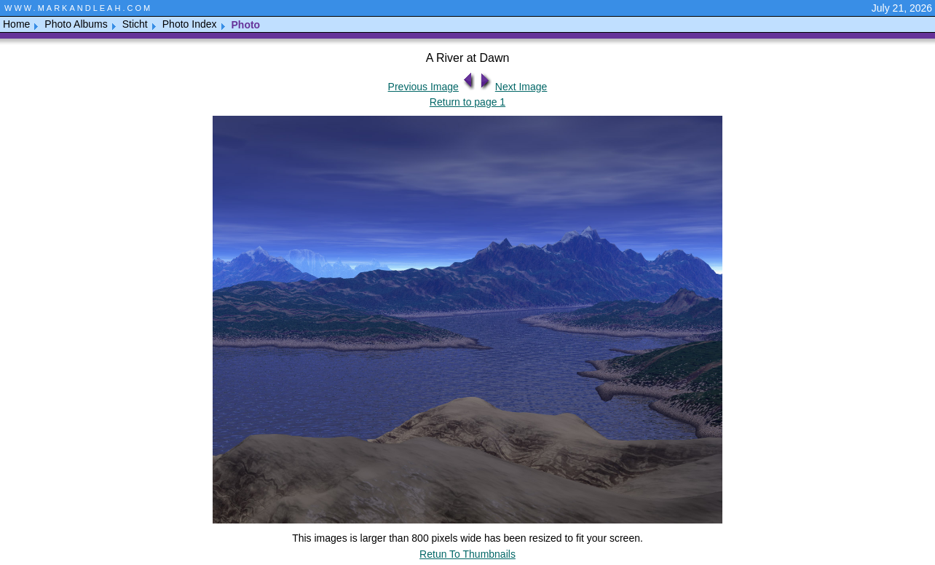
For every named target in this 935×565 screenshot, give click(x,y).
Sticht (135, 24)
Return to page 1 (467, 102)
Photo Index (189, 24)
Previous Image (423, 86)
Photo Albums (75, 24)
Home (16, 24)
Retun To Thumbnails (467, 554)
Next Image (521, 86)
